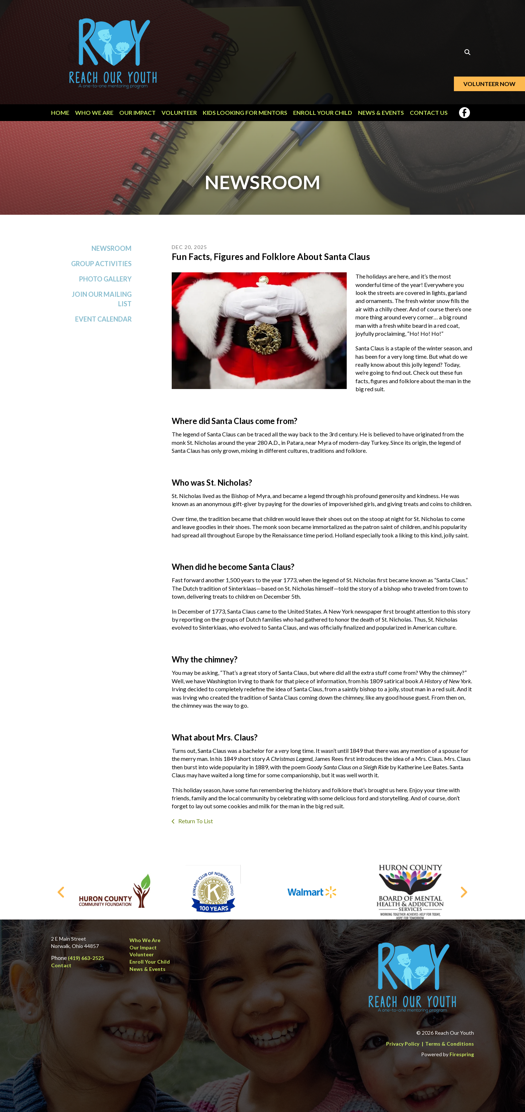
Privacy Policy (402, 1044)
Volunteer (179, 112)
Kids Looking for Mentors (245, 112)
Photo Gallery (105, 282)
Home (60, 112)
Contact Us (429, 112)
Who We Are (94, 112)
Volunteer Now (489, 83)
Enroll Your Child (322, 112)
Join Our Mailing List (102, 301)
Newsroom (112, 251)
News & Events (381, 112)
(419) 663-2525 (86, 958)
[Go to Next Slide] (463, 892)
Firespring (462, 1054)
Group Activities (101, 267)
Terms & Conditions (449, 1044)
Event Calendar (103, 322)
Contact (61, 965)
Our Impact (137, 112)
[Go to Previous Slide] (61, 892)
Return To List (195, 823)
